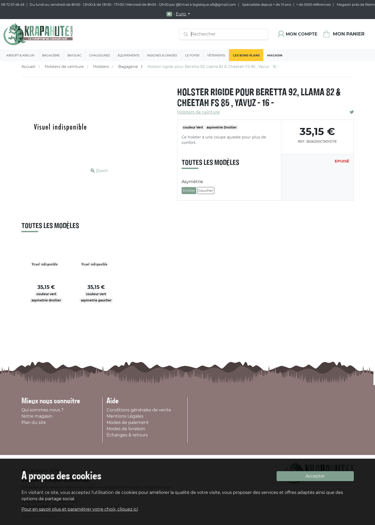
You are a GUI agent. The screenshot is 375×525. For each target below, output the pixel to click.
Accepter (315, 476)
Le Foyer (192, 55)
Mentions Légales (125, 416)
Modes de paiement (128, 422)
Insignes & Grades (162, 55)
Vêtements (216, 55)
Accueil (28, 66)
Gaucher (205, 190)
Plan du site (33, 422)
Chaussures (99, 55)
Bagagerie (51, 55)
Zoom (99, 170)
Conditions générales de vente (139, 409)
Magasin (274, 55)
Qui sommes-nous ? (42, 409)
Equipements (128, 55)
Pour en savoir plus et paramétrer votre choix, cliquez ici (79, 509)
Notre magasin (37, 416)
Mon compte (301, 34)
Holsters (101, 66)
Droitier (189, 190)
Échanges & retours (127, 435)
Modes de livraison (126, 428)
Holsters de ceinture (64, 66)
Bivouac (74, 55)
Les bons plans (246, 55)
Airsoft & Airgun (20, 55)
